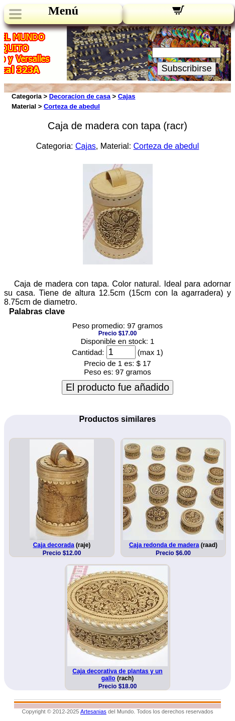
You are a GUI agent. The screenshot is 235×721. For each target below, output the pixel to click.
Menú (63, 10)
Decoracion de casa (79, 96)
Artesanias (93, 711)
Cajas (127, 96)
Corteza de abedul (72, 106)
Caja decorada (53, 545)
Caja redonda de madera (164, 545)
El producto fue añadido (117, 387)
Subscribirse (186, 68)
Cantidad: (88, 352)
